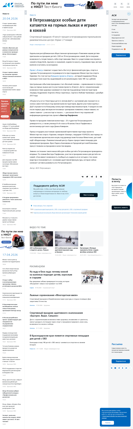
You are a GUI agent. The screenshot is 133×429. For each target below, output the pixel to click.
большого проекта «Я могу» (62, 76)
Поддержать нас (117, 49)
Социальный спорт (49, 287)
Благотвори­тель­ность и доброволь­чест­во (100, 255)
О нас (113, 29)
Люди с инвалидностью (37, 44)
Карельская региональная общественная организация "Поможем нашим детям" (60, 213)
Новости (33, 15)
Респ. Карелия (47, 206)
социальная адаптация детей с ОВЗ (45, 209)
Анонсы (32, 305)
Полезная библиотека (119, 43)
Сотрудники (116, 35)
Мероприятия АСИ (118, 38)
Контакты (115, 32)
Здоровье (47, 305)
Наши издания (116, 46)
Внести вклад (89, 195)
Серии (32, 287)
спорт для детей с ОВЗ (65, 209)
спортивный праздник (80, 209)
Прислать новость (118, 40)
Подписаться (121, 55)
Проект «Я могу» (37, 70)
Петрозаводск (38, 206)
